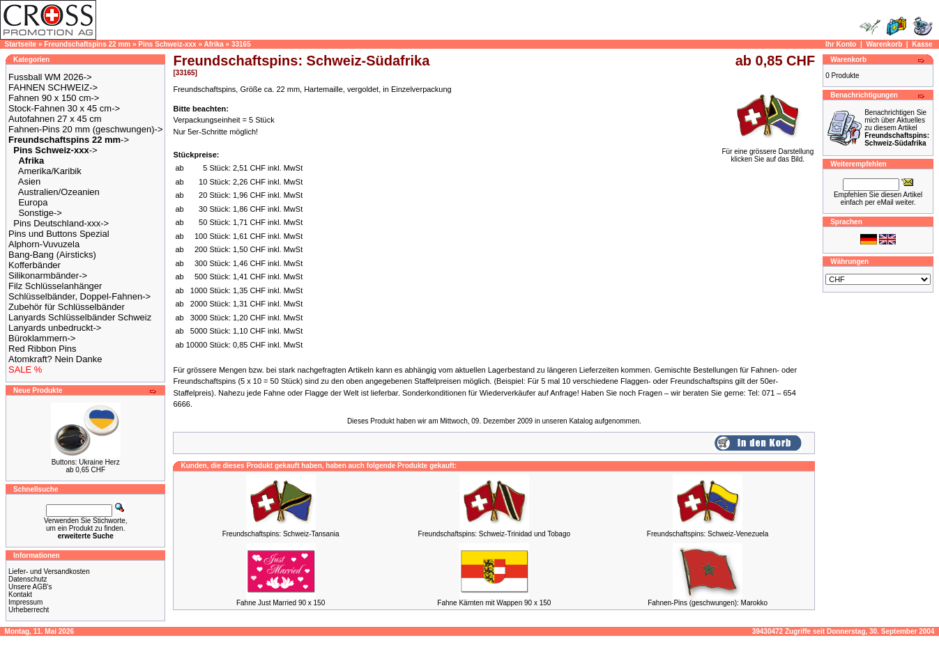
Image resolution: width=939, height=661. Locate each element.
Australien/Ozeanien (59, 192)
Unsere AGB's (30, 587)
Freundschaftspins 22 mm (87, 44)
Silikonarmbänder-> (47, 275)
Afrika (213, 44)
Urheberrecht (28, 610)
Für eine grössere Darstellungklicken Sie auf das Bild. (768, 152)
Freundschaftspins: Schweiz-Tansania (280, 534)
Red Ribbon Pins (42, 348)
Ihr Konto (840, 44)
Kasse (922, 44)
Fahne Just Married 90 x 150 (280, 603)
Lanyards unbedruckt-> (54, 327)
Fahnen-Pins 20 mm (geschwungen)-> (85, 129)
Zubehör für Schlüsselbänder (66, 307)
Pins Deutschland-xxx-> (61, 223)
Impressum (25, 602)
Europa (32, 202)
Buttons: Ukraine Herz (86, 462)
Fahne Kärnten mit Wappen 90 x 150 (494, 603)
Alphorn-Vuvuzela (43, 244)
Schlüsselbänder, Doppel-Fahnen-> (79, 296)
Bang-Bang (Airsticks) (52, 254)
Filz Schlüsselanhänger (55, 286)
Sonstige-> (40, 213)
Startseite (21, 44)
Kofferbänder (34, 265)
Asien (29, 181)
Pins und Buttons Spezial (58, 233)
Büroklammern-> (41, 338)
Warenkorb (884, 44)
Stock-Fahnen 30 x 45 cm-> (64, 108)
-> (68, 139)
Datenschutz (27, 579)
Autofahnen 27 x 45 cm (55, 119)
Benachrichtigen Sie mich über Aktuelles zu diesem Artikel (896, 128)
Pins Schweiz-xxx (167, 44)
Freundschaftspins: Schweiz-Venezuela (708, 534)
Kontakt (20, 594)
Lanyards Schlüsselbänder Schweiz (79, 317)
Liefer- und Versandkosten (49, 571)
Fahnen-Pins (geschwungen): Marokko (708, 603)
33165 (241, 44)
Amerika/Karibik (50, 171)
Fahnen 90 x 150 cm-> (53, 98)
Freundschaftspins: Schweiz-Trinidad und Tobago (494, 534)
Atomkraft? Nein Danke (55, 359)
